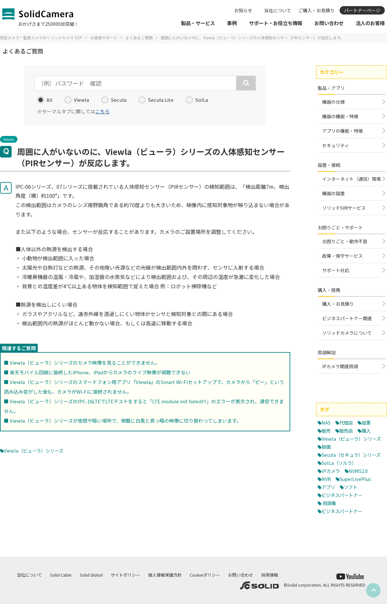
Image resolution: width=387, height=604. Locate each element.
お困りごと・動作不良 (344, 241)
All (45, 99)
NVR (327, 494)
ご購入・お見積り (316, 10)
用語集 (329, 518)
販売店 (347, 430)
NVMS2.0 (360, 486)
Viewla (76, 99)
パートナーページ (362, 10)
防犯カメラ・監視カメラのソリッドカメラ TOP (41, 37)
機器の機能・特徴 (340, 116)
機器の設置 (333, 193)
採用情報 (269, 575)
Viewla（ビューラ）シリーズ (35, 450)
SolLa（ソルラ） (340, 478)
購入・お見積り (338, 304)
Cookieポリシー (205, 575)
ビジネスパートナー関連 (347, 318)
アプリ (329, 502)
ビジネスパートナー (343, 510)
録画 (326, 454)
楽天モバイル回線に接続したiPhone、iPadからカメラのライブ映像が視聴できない (100, 372)
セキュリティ (335, 145)
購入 (368, 430)
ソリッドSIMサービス (344, 208)
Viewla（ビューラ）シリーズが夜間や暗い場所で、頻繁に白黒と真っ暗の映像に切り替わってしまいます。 (125, 420)
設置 (368, 422)
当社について (277, 10)
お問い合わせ (240, 575)
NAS (327, 422)
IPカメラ (331, 486)
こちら (102, 111)
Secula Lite (156, 99)
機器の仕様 (333, 102)
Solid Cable (61, 575)
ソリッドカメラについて (347, 333)
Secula (113, 99)
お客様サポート (103, 37)
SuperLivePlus (357, 494)
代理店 (347, 422)
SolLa (197, 99)
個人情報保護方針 (165, 575)
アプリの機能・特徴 (342, 131)
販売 (326, 430)
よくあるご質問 (139, 37)
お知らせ (243, 10)
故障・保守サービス (342, 256)
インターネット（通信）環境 (351, 179)
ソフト (352, 502)
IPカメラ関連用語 (340, 366)
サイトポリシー (125, 575)
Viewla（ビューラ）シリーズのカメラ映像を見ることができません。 (85, 362)
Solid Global (91, 575)
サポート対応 (335, 270)
